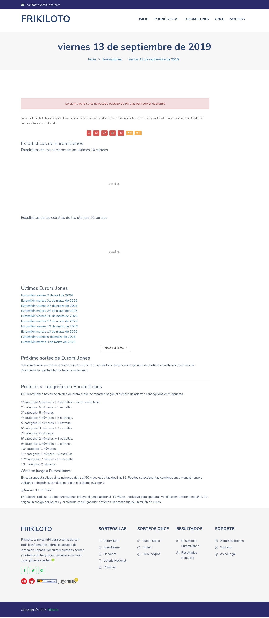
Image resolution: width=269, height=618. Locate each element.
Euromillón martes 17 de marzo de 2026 (49, 322)
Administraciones (232, 541)
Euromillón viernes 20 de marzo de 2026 (49, 316)
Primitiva (110, 568)
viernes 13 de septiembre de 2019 (153, 60)
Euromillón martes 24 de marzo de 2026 (49, 311)
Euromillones (196, 19)
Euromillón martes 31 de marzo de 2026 (49, 301)
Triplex (147, 548)
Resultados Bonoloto (189, 556)
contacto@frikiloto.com (40, 5)
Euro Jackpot (151, 555)
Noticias (237, 19)
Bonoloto (110, 555)
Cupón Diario (151, 541)
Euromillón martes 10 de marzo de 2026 (49, 332)
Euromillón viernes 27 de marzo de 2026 (49, 306)
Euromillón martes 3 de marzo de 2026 (48, 342)
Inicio (144, 19)
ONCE (219, 19)
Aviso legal (228, 555)
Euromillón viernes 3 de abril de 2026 (47, 296)
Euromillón (111, 541)
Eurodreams (112, 548)
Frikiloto (52, 610)
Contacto (226, 548)
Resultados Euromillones (190, 544)
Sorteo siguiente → (115, 348)
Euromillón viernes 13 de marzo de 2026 (49, 327)
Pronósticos (166, 19)
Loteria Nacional (115, 561)
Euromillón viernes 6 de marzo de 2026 (48, 337)
